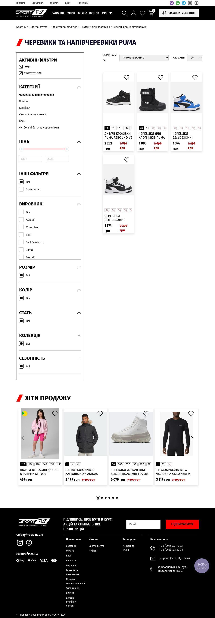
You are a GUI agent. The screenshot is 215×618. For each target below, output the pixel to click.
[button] (192, 438)
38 (134, 464)
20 (141, 128)
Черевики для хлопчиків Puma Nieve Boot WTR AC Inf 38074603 (152, 136)
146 (45, 464)
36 (113, 464)
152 (52, 464)
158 (59, 464)
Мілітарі (93, 551)
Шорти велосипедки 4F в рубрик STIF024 (39, 472)
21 (147, 128)
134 (30, 464)
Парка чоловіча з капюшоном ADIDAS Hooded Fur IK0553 (81, 472)
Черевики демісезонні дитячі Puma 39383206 (183, 136)
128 (23, 464)
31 (113, 128)
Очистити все (30, 73)
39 (149, 464)
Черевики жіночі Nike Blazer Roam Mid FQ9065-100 (130, 472)
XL (78, 464)
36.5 (120, 464)
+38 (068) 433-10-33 (171, 549)
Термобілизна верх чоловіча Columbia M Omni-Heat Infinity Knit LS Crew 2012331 (175, 472)
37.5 (128, 464)
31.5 (120, 128)
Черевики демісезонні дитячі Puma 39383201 (114, 218)
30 (107, 128)
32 (127, 128)
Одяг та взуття (96, 546)
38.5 (142, 464)
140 (38, 464)
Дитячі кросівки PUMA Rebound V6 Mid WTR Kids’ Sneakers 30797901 (118, 136)
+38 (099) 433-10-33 (171, 545)
